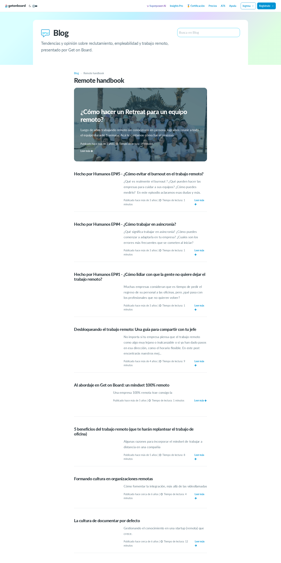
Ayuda (232, 5)
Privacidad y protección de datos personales (151, 550)
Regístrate (266, 5)
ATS (223, 5)
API (214, 550)
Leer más (200, 200)
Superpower (118, 550)
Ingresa (248, 5)
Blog (207, 550)
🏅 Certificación (196, 5)
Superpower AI (156, 5)
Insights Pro (176, 5)
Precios (213, 5)
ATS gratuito (102, 550)
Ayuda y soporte (84, 550)
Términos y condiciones (190, 550)
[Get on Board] (16, 6)
